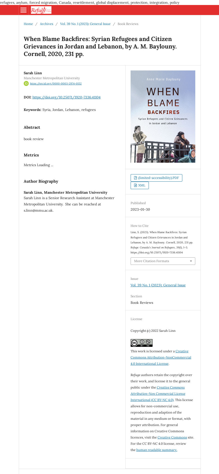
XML (141, 185)
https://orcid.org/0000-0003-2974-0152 (56, 83)
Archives (46, 24)
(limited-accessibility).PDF (158, 178)
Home (28, 24)
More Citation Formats (151, 261)
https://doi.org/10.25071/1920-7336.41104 (66, 97)
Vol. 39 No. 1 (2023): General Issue (85, 24)
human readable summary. (156, 450)
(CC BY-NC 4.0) (158, 393)
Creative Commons (172, 437)
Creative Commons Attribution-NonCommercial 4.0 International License (161, 357)
